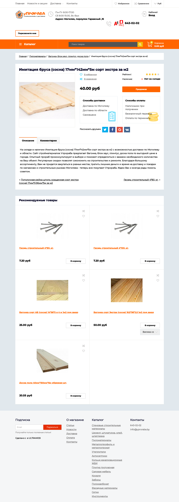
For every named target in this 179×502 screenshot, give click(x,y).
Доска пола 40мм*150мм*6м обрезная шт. (43, 382)
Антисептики (99, 455)
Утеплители (99, 451)
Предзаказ (141, 89)
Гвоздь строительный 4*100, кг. (111, 248)
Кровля (96, 475)
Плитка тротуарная (103, 467)
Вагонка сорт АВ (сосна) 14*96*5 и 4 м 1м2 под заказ (48, 312)
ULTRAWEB (35, 438)
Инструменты (100, 496)
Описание (28, 140)
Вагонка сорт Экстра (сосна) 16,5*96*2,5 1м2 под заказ (124, 312)
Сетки (95, 492)
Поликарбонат (100, 484)
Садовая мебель (101, 471)
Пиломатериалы (101, 440)
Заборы (96, 479)
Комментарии (48, 140)
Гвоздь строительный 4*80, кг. (36, 248)
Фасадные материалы (104, 488)
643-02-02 (132, 23)
